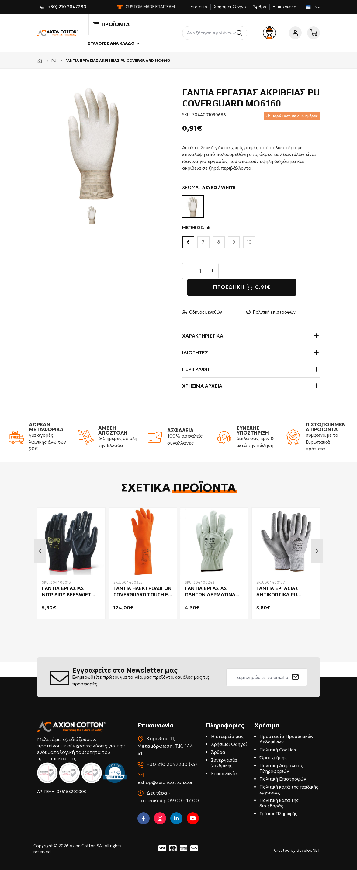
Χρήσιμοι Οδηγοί (230, 6)
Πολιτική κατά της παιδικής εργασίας (288, 789)
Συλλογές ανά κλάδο (114, 43)
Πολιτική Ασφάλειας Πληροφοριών (281, 768)
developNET (308, 850)
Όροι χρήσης (273, 758)
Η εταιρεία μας (227, 736)
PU (53, 60)
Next (317, 551)
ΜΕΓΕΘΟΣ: (196, 227)
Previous (40, 551)
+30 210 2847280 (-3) (172, 764)
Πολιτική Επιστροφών (282, 779)
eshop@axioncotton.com (166, 782)
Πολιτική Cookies (277, 750)
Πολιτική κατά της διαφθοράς (279, 803)
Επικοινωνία (284, 6)
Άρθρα (259, 6)
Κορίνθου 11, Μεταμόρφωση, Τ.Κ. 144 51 (165, 745)
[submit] (295, 677)
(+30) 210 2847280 (66, 6)
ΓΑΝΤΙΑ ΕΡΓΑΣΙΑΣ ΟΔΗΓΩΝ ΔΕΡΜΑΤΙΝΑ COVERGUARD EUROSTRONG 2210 (210, 591)
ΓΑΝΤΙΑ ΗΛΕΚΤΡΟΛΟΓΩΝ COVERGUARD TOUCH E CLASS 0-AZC (142, 591)
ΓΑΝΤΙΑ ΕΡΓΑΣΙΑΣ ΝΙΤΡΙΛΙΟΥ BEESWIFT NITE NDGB (66, 591)
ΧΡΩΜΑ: (209, 187)
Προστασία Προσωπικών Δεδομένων (286, 739)
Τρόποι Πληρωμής (278, 813)
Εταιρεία (199, 6)
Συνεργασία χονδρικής (224, 762)
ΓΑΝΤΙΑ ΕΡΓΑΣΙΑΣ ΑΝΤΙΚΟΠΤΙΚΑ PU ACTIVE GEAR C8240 (279, 591)
